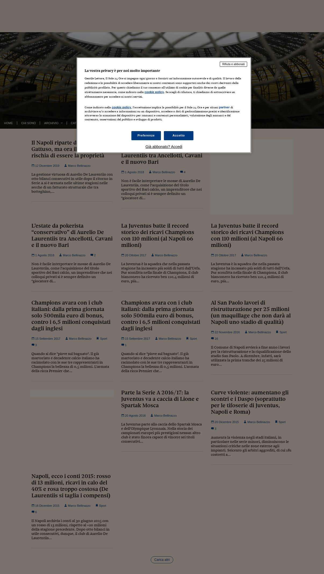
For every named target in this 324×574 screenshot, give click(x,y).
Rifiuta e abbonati (233, 64)
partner (224, 107)
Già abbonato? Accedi (164, 147)
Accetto (178, 135)
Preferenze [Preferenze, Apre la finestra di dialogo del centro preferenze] (146, 135)
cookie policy (154, 92)
